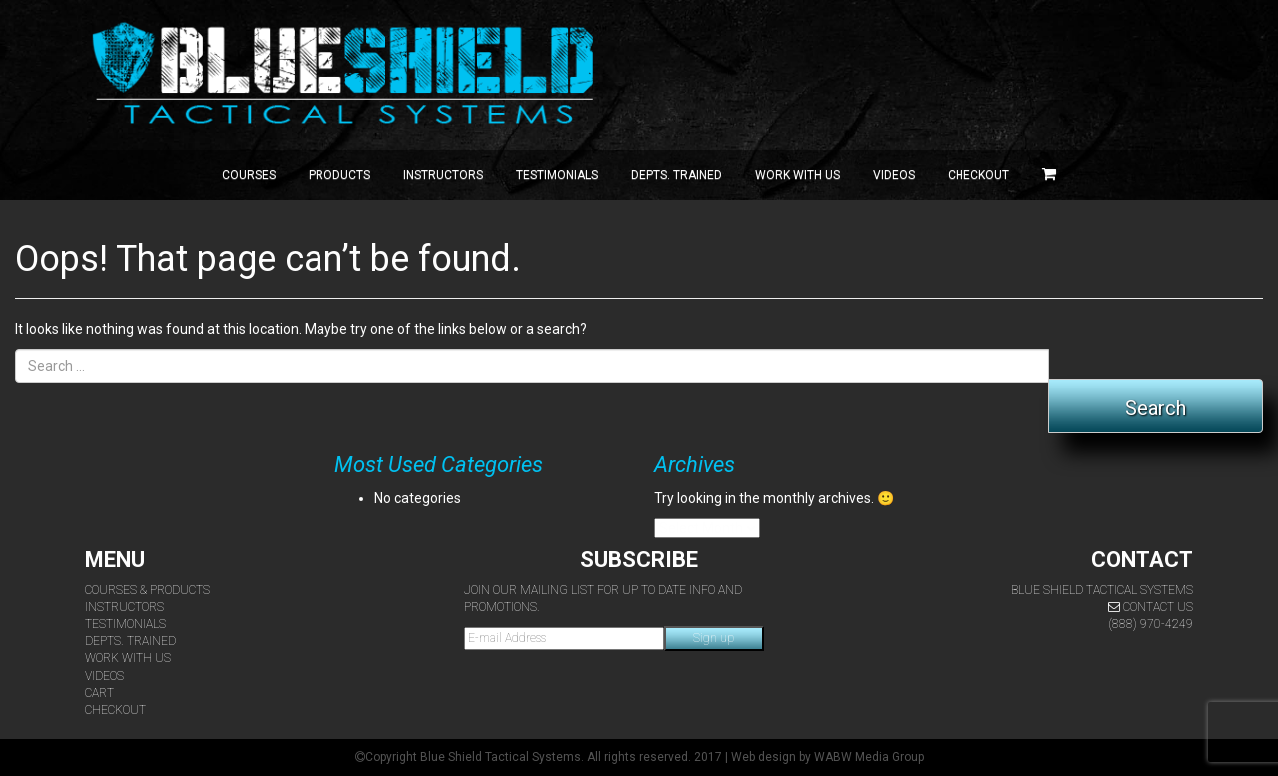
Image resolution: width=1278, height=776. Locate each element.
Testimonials (557, 175)
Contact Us (1150, 607)
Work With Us (128, 658)
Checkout (978, 175)
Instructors (443, 175)
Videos (894, 175)
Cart (99, 693)
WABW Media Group (869, 757)
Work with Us (797, 175)
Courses (249, 175)
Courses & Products (147, 590)
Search (1155, 408)
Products (339, 175)
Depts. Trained (676, 175)
